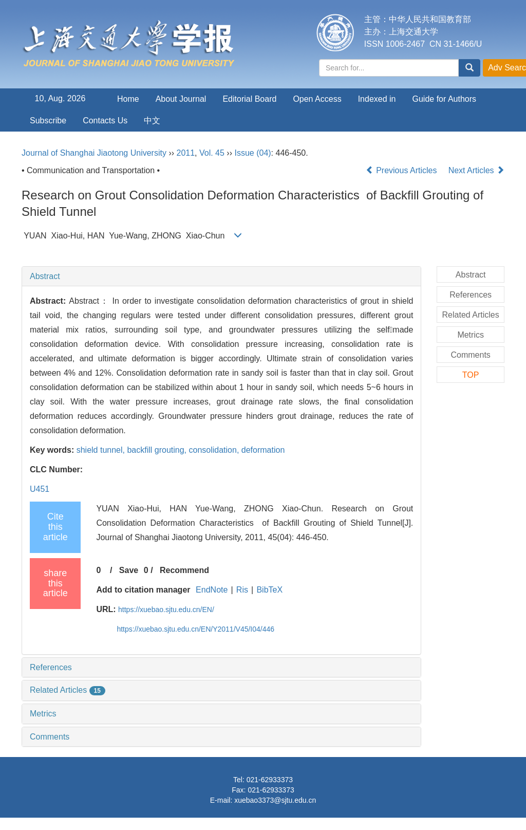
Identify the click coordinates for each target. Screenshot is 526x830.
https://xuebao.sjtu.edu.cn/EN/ (166, 609)
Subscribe (48, 120)
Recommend (184, 570)
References (51, 667)
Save (128, 570)
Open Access (317, 99)
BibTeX (269, 589)
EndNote (212, 589)
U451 (39, 489)
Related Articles (67, 690)
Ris (242, 589)
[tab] (221, 276)
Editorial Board (249, 99)
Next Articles (476, 170)
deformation (263, 450)
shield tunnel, (102, 450)
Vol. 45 (211, 153)
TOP (470, 375)
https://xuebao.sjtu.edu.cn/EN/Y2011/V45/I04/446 (195, 629)
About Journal (181, 99)
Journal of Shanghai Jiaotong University (94, 153)
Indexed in (377, 99)
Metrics (43, 713)
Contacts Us (105, 120)
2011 (186, 153)
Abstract (45, 276)
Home (128, 99)
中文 (152, 120)
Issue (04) (252, 153)
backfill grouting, (158, 450)
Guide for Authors (444, 99)
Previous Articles (402, 170)
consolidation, (215, 450)
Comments (49, 736)
